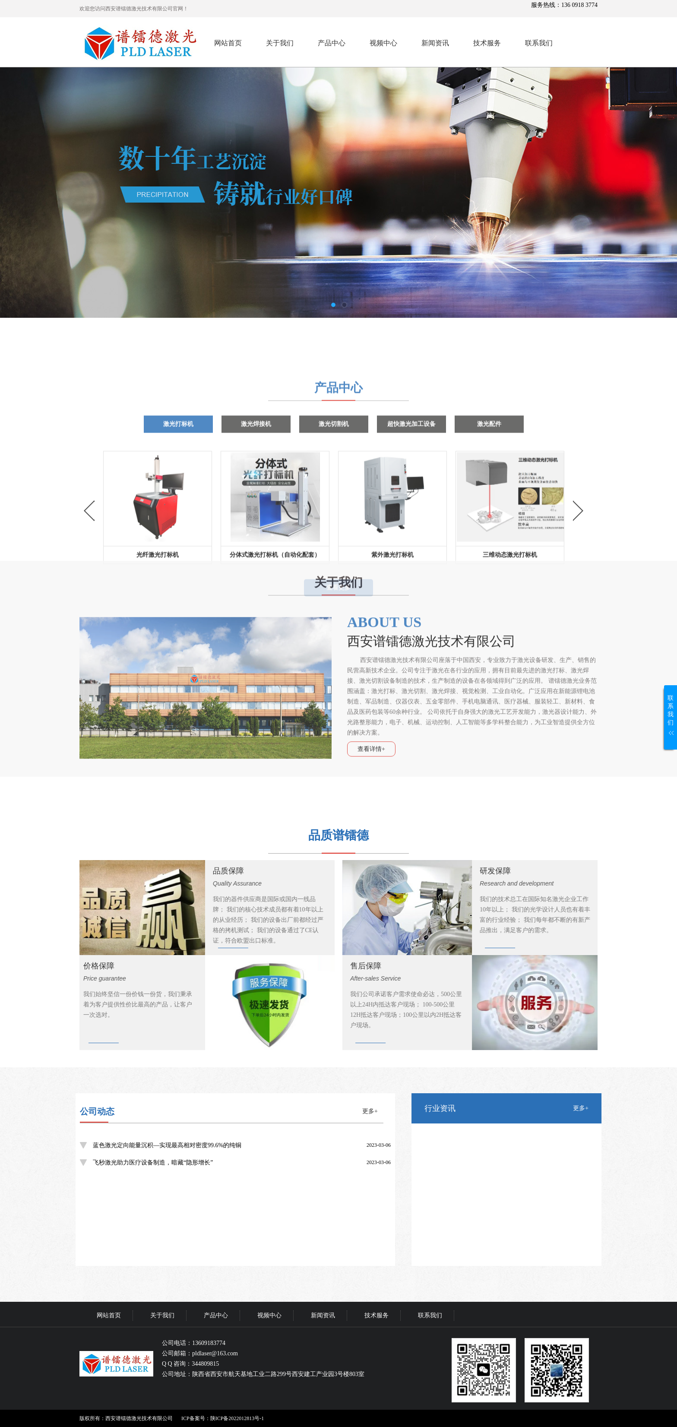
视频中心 (383, 43)
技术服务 (487, 43)
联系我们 (539, 43)
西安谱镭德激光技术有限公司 (431, 560)
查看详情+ (371, 668)
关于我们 (280, 43)
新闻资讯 (435, 43)
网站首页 (228, 43)
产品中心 (331, 43)
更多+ (46, 1111)
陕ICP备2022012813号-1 (237, 1418)
